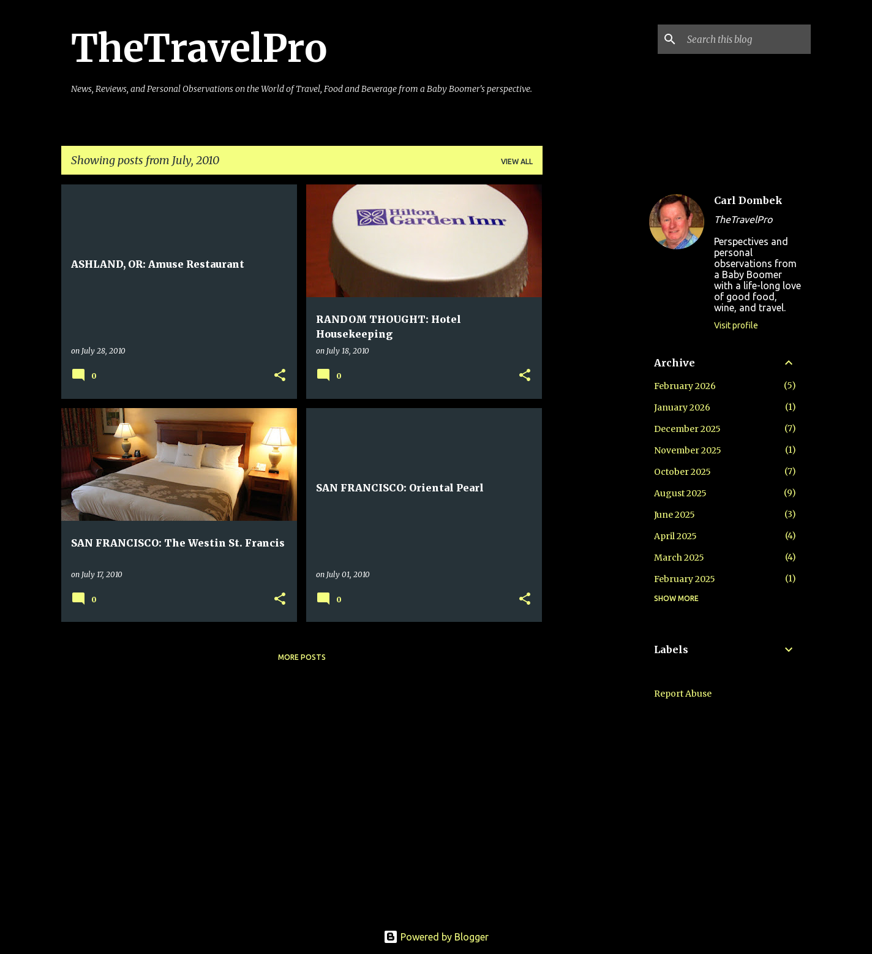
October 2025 (682, 471)
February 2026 (685, 386)
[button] (279, 376)
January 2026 (682, 407)
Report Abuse (683, 693)
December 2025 (687, 428)
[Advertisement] (591, 368)
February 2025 (684, 579)
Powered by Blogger (436, 936)
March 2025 (679, 557)
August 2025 (680, 493)
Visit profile (736, 325)
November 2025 (687, 450)
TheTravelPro (199, 48)
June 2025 (674, 514)
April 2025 (675, 536)
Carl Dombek (748, 200)
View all (517, 161)
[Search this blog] (746, 39)
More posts (302, 657)
